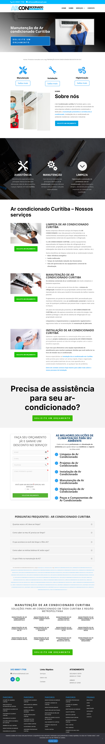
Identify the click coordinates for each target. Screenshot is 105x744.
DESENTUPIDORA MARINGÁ (51, 707)
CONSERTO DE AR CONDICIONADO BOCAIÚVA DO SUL (63, 567)
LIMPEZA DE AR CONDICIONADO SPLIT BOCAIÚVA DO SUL (62, 582)
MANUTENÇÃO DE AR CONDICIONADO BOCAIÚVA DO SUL (47, 584)
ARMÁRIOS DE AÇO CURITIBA (10, 725)
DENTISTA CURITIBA (70, 714)
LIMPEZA (89, 714)
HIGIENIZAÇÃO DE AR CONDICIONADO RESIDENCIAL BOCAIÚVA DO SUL (45, 570)
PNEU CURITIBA (69, 724)
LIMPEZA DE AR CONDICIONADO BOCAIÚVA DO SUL (34, 579)
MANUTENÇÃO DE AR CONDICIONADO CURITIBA (52, 605)
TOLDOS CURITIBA (28, 707)
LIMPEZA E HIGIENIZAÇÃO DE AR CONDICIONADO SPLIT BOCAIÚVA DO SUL (25, 584)
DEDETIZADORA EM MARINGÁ (73, 709)
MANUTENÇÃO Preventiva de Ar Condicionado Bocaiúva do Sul (58, 587)
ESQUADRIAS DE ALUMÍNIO (9, 731)
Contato (42, 682)
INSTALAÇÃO (90, 711)
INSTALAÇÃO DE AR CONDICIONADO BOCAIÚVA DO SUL (28, 572)
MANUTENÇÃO (90, 708)
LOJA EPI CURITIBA (70, 712)
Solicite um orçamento (22, 41)
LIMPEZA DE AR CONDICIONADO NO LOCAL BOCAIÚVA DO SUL (75, 579)
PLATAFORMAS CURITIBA (30, 726)
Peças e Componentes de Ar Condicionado (76, 499)
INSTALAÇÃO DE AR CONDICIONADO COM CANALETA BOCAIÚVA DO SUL (50, 572)
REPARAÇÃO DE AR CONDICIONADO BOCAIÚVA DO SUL (79, 587)
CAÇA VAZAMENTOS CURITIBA (52, 722)
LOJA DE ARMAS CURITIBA (30, 723)
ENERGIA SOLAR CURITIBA (72, 717)
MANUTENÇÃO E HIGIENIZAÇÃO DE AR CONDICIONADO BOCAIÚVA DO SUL (70, 584)
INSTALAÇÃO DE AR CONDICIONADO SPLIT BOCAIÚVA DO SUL (25, 577)
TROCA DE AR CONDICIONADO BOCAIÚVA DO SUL (58, 589)
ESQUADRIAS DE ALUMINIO (9, 718)
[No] (102, 739)
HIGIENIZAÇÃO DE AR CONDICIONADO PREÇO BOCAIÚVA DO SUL (22, 570)
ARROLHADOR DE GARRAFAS (30, 704)
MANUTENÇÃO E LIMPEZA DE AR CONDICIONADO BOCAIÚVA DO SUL (36, 587)
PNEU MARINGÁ (69, 727)
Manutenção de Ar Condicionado (72, 481)
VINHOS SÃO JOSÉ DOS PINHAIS (52, 710)
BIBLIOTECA (89, 700)
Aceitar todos (53, 741)
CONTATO (91, 8)
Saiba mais (23, 83)
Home (25, 59)
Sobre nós (43, 678)
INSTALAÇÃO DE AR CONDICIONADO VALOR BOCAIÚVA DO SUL (70, 577)
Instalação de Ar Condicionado (70, 473)
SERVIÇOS (79, 8)
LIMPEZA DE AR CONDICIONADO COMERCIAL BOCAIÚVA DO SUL (54, 579)
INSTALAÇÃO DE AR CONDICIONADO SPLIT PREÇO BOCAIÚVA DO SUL (47, 577)
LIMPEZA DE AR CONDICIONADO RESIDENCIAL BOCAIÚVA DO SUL (41, 582)
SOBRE (71, 8)
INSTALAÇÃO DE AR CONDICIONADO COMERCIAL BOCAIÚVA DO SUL (74, 572)
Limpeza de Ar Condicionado (69, 455)
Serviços (43, 674)
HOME (64, 8)
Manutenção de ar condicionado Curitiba (45, 567)
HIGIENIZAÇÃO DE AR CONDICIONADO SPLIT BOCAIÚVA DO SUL (68, 570)
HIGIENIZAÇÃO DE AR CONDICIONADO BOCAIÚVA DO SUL (82, 567)
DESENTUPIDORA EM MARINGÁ (10, 728)
